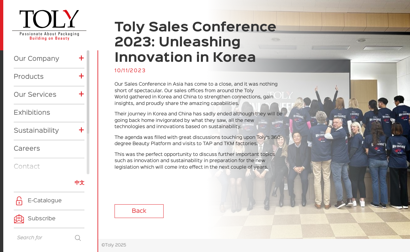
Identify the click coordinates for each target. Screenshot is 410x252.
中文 (79, 182)
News (23, 126)
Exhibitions (32, 54)
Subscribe (42, 218)
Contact (27, 108)
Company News (42, 150)
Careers (27, 90)
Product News (40, 160)
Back (139, 211)
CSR (27, 170)
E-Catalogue (45, 200)
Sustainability (36, 72)
